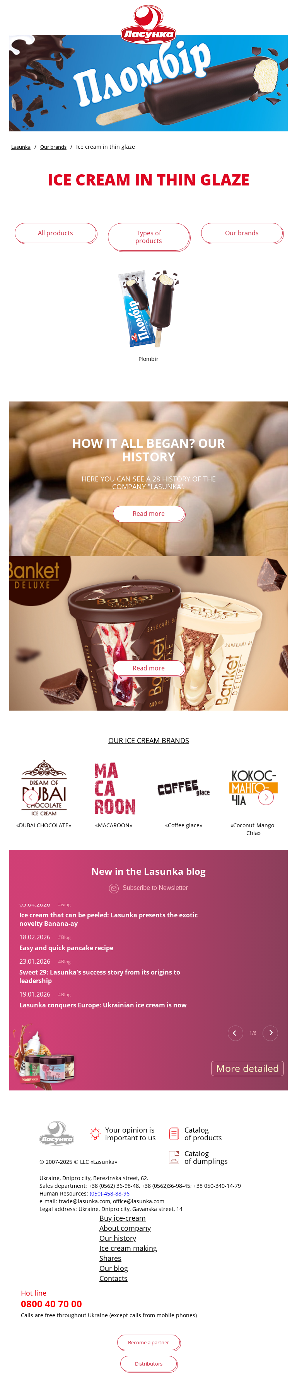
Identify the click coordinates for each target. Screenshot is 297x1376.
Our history (117, 1238)
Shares (110, 1258)
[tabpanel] (112, 913)
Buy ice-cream (122, 1218)
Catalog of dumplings (206, 1157)
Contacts (113, 1278)
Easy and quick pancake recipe (66, 948)
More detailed (247, 1068)
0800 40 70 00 (51, 1304)
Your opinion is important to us (130, 1133)
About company (125, 1228)
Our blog (113, 1268)
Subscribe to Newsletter (148, 890)
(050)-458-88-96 (110, 1193)
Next (270, 1033)
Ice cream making (128, 1248)
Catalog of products (203, 1133)
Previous (235, 1033)
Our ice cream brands (148, 740)
